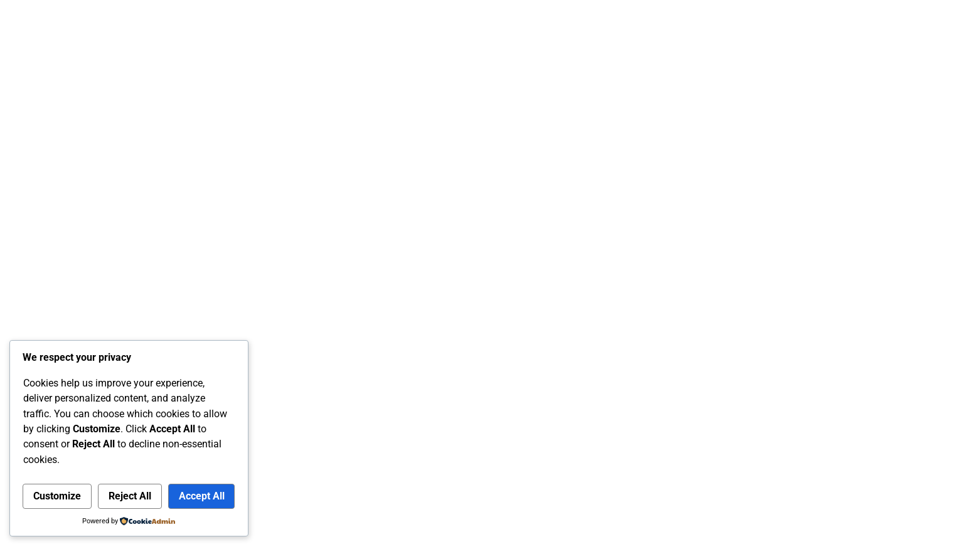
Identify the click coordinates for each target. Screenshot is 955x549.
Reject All (130, 496)
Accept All (202, 496)
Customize (57, 496)
